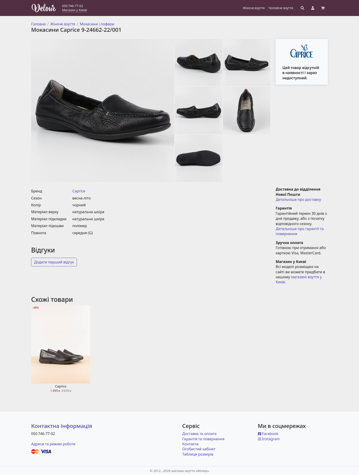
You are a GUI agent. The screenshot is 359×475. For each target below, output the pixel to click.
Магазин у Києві (74, 10)
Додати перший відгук (54, 262)
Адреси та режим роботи (53, 443)
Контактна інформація (61, 426)
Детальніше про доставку (298, 199)
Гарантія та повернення (203, 438)
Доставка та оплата (199, 433)
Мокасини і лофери (97, 24)
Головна (38, 24)
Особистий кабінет (198, 448)
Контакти (190, 443)
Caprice (78, 191)
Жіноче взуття (62, 24)
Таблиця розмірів (197, 454)
